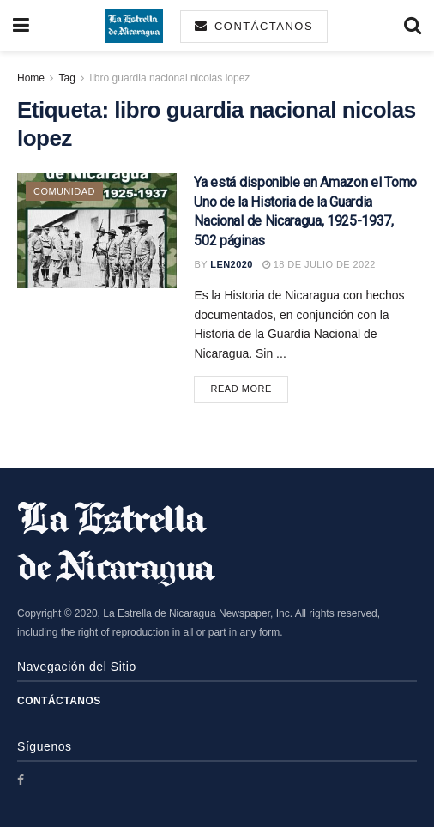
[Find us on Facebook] (20, 779)
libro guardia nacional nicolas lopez (170, 78)
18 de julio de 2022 (319, 264)
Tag (66, 78)
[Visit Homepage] (134, 26)
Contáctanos (254, 26)
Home (31, 78)
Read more (249, 387)
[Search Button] (412, 25)
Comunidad (64, 191)
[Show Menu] (21, 25)
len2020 (231, 264)
